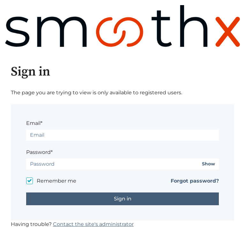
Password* (39, 152)
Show (208, 164)
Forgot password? (195, 181)
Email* (34, 123)
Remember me (56, 181)
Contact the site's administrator (93, 224)
